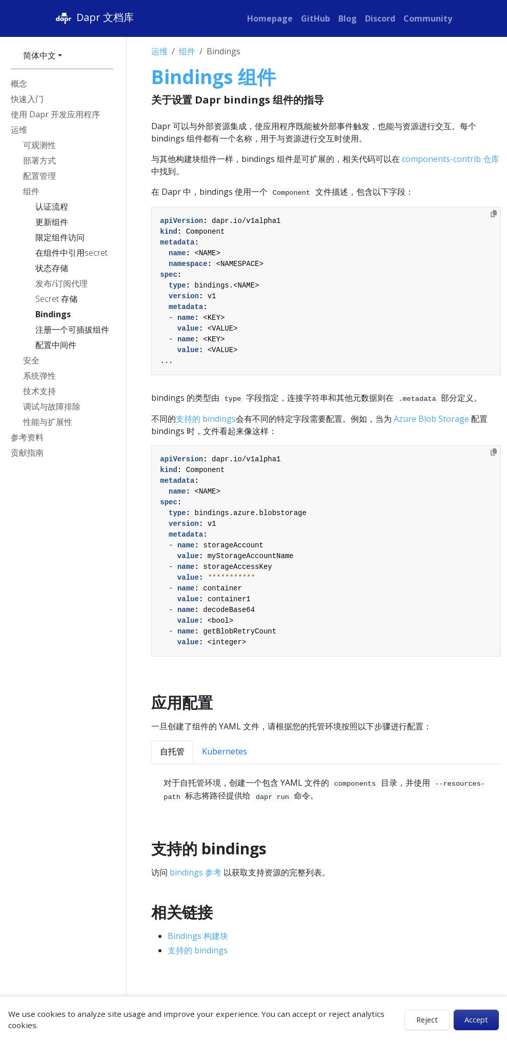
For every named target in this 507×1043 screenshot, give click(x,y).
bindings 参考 (195, 872)
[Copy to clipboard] (494, 213)
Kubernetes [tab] (224, 751)
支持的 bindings (206, 418)
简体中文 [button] (39, 55)
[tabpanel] (326, 789)
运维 (159, 51)
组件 (187, 51)
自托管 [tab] (172, 751)
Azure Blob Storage (431, 418)
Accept (476, 1020)
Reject (427, 1020)
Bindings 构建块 (198, 936)
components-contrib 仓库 (450, 159)
